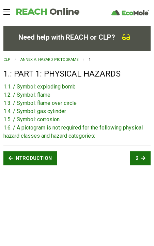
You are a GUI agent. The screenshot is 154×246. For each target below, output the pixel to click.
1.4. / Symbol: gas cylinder (34, 111)
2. (140, 158)
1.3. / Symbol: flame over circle (40, 103)
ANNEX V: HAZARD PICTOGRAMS (49, 59)
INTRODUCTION (30, 158)
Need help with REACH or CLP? (74, 37)
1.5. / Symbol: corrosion (31, 119)
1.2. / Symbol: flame (26, 95)
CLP (7, 59)
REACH (47, 11)
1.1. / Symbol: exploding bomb (39, 86)
